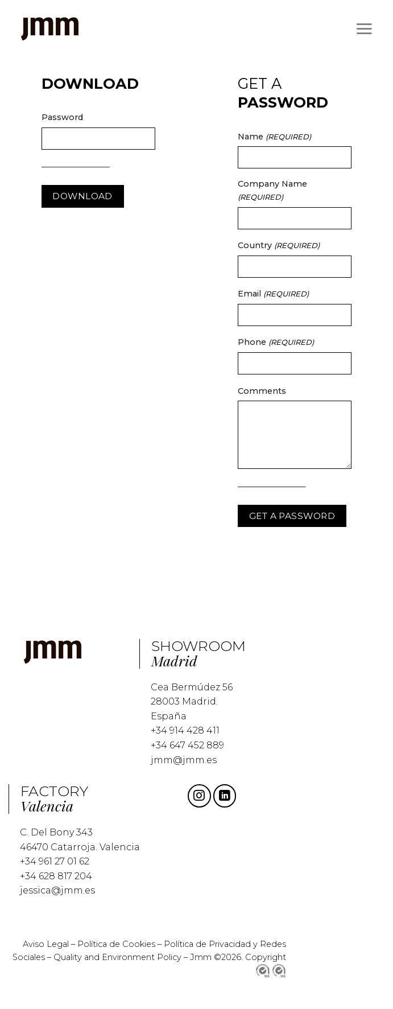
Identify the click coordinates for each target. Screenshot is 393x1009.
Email (273, 294)
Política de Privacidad (208, 944)
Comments (262, 391)
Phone (276, 342)
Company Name (272, 190)
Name (274, 136)
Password (62, 117)
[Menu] (364, 28)
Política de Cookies (116, 944)
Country (279, 245)
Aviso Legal (46, 944)
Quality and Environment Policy (117, 957)
